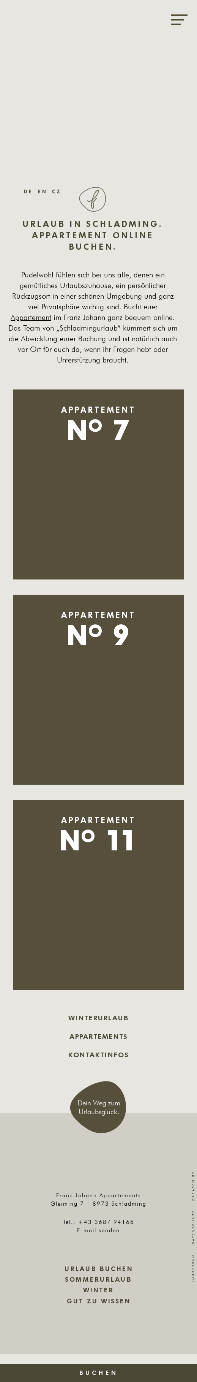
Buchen (98, 1372)
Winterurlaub (98, 1018)
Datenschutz (193, 1227)
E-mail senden (98, 1230)
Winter (98, 1290)
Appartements (98, 1036)
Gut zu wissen (99, 1301)
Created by (193, 1173)
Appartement (31, 317)
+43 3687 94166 (106, 1221)
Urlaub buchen (99, 1269)
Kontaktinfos (98, 1055)
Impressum (193, 1268)
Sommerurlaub (98, 1279)
